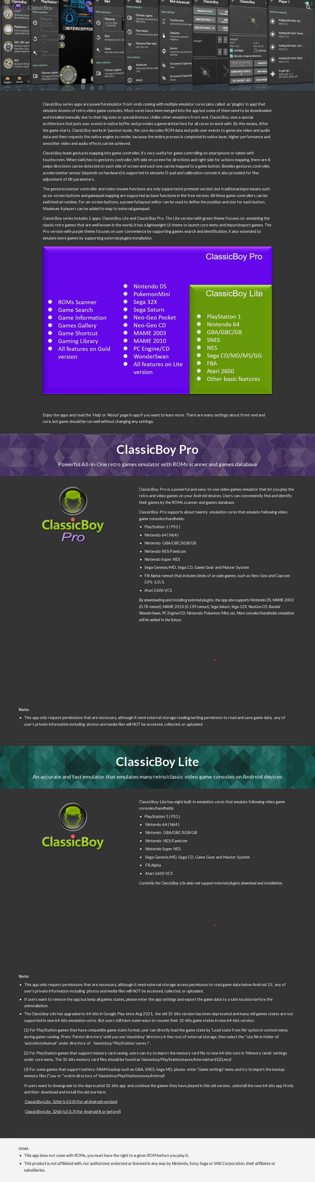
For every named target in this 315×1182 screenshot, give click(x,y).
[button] (6, 7)
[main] (158, 171)
